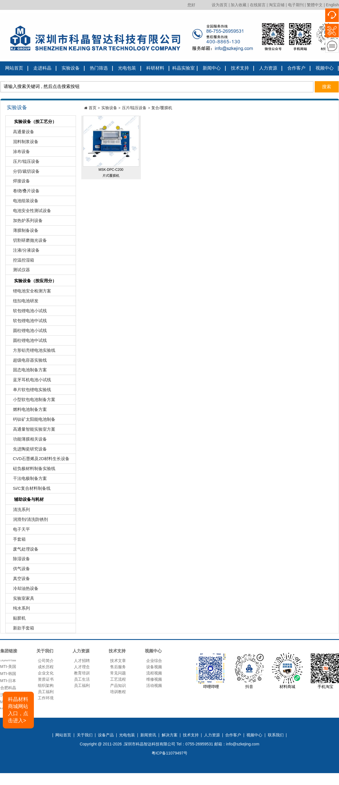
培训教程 (118, 691)
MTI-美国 (8, 668)
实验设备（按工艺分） (31, 122)
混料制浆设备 (22, 143)
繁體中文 (315, 5)
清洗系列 (18, 511)
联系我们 (14, 81)
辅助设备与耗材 (25, 500)
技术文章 (118, 660)
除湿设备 (18, 560)
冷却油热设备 (22, 590)
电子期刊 (296, 5)
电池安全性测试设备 (29, 212)
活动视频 (154, 685)
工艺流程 (118, 679)
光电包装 (127, 68)
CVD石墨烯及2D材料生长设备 (38, 460)
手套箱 (16, 540)
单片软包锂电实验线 (29, 391)
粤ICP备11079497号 (170, 753)
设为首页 (220, 5)
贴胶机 (16, 619)
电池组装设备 (22, 202)
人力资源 (268, 68)
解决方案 (170, 735)
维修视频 (154, 679)
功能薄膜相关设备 (27, 440)
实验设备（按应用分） (31, 281)
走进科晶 (42, 68)
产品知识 (118, 685)
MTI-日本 (8, 682)
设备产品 (106, 735)
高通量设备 (20, 133)
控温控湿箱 (20, 261)
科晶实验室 (183, 68)
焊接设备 (18, 182)
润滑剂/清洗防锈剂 (27, 521)
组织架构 (46, 685)
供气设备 (18, 570)
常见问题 (118, 673)
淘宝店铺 (277, 5)
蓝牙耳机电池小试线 (29, 381)
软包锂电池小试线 (27, 312)
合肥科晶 (8, 689)
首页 (93, 107)
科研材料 (155, 68)
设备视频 (154, 667)
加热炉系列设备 (25, 222)
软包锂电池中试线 (27, 322)
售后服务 (118, 667)
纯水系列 (18, 609)
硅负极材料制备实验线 (31, 470)
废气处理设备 (22, 550)
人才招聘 (82, 660)
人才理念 (82, 667)
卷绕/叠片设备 (23, 192)
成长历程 (46, 667)
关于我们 (85, 735)
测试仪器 (18, 271)
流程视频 (154, 673)
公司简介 (46, 660)
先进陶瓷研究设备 (27, 450)
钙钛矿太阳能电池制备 (31, 420)
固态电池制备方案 (27, 371)
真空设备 (18, 580)
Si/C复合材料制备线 (29, 489)
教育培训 (82, 673)
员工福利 (46, 691)
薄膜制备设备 (22, 232)
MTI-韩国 (8, 675)
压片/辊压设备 (23, 163)
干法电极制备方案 (27, 480)
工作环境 (46, 698)
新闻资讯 (148, 735)
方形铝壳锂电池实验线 (31, 351)
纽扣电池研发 (22, 302)
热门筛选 (99, 68)
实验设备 (71, 68)
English (332, 5)
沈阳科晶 (8, 661)
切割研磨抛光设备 (27, 241)
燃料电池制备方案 (27, 411)
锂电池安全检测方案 (29, 292)
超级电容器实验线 (27, 361)
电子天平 (18, 530)
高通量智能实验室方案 (31, 430)
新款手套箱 (20, 629)
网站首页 (14, 68)
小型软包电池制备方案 (31, 401)
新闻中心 (212, 68)
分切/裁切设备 (23, 172)
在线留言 (258, 5)
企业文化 (46, 673)
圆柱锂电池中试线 (27, 342)
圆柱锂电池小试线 (27, 332)
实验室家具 (20, 599)
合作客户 (296, 68)
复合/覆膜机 (161, 107)
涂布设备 (18, 153)
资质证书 (46, 679)
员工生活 (82, 679)
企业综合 (154, 660)
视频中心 (325, 68)
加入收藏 (238, 5)
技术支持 (240, 68)
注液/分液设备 (23, 251)
